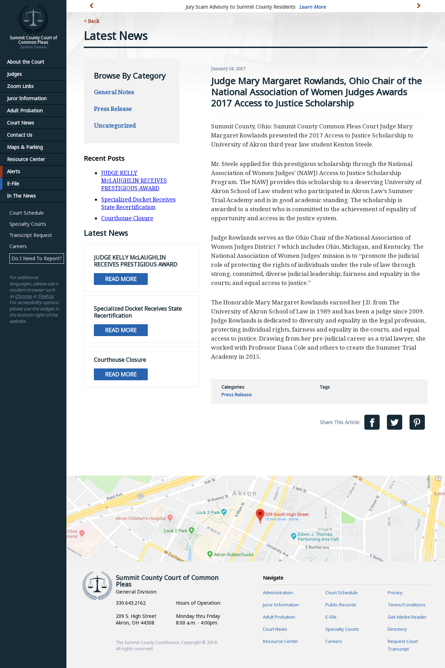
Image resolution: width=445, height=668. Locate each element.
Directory (397, 629)
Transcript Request (30, 235)
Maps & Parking (25, 147)
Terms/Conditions (407, 605)
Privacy (395, 592)
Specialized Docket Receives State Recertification (138, 203)
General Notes (114, 92)
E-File (13, 183)
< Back (91, 21)
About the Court (25, 61)
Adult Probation (25, 110)
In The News (21, 195)
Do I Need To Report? (36, 258)
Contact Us (19, 135)
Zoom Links (20, 86)
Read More (121, 279)
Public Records (340, 605)
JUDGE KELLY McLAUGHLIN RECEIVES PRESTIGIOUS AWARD (134, 180)
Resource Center (26, 159)
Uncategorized (115, 125)
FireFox (46, 296)
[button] (419, 9)
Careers (18, 246)
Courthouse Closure (127, 218)
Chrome (23, 296)
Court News (20, 122)
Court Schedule (26, 212)
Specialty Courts (27, 224)
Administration (278, 592)
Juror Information (27, 98)
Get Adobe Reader (407, 617)
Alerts (13, 171)
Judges (14, 74)
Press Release (113, 109)
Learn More (312, 6)
